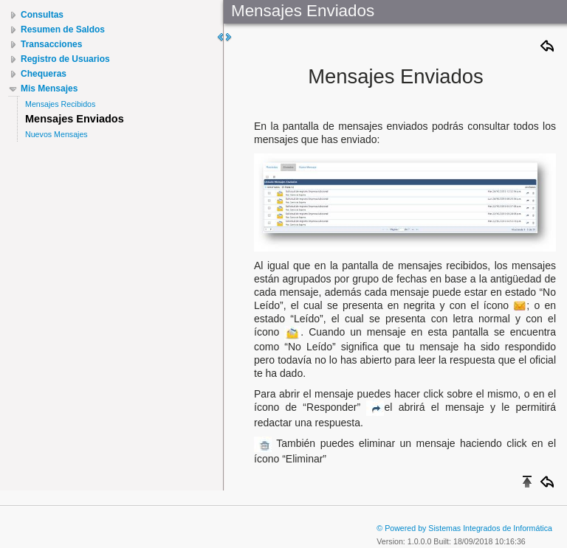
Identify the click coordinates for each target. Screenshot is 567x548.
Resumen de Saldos (63, 29)
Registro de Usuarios (65, 59)
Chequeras (43, 74)
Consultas (42, 15)
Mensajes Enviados (74, 119)
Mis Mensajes (49, 88)
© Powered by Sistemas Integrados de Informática (464, 528)
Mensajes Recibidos (60, 104)
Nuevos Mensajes (56, 134)
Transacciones (51, 44)
